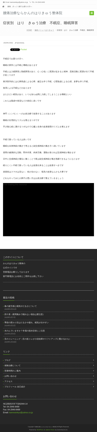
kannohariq (20, 43)
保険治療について (12, 365)
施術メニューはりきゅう (44, 30)
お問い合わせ (10, 376)
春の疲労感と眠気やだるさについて (20, 306)
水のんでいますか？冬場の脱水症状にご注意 (24, 331)
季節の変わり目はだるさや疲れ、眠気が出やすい (26, 322)
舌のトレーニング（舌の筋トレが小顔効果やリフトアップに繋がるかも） (37, 339)
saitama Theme (50, 429)
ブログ (7, 360)
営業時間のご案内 (12, 371)
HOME (29, 30)
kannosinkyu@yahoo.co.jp (19, 2)
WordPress (40, 429)
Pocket (24, 49)
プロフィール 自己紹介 (14, 387)
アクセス (8, 381)
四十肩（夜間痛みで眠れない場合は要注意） (24, 314)
